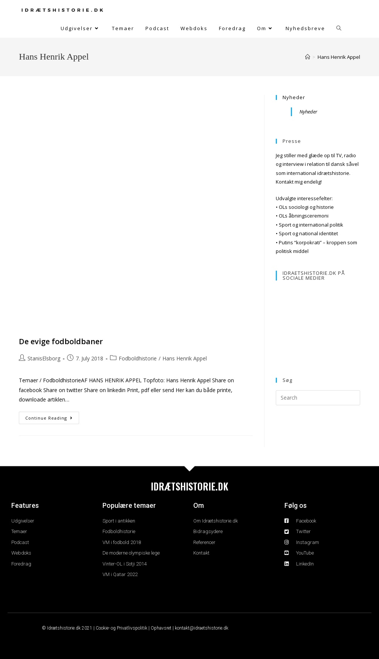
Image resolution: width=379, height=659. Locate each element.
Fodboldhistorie (138, 358)
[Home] (307, 57)
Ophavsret (161, 628)
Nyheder (294, 97)
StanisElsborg (44, 358)
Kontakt (284, 181)
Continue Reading (52, 416)
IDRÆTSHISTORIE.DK (189, 486)
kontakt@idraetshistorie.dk (201, 628)
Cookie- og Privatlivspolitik (121, 628)
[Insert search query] (318, 397)
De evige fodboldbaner (61, 341)
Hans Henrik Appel (339, 57)
